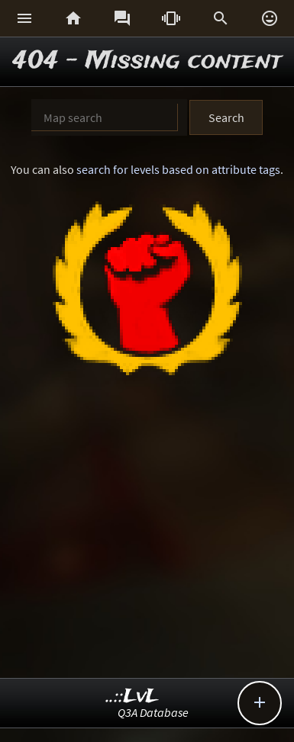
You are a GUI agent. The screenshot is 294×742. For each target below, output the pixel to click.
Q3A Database (153, 712)
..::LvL (132, 696)
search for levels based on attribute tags (178, 169)
